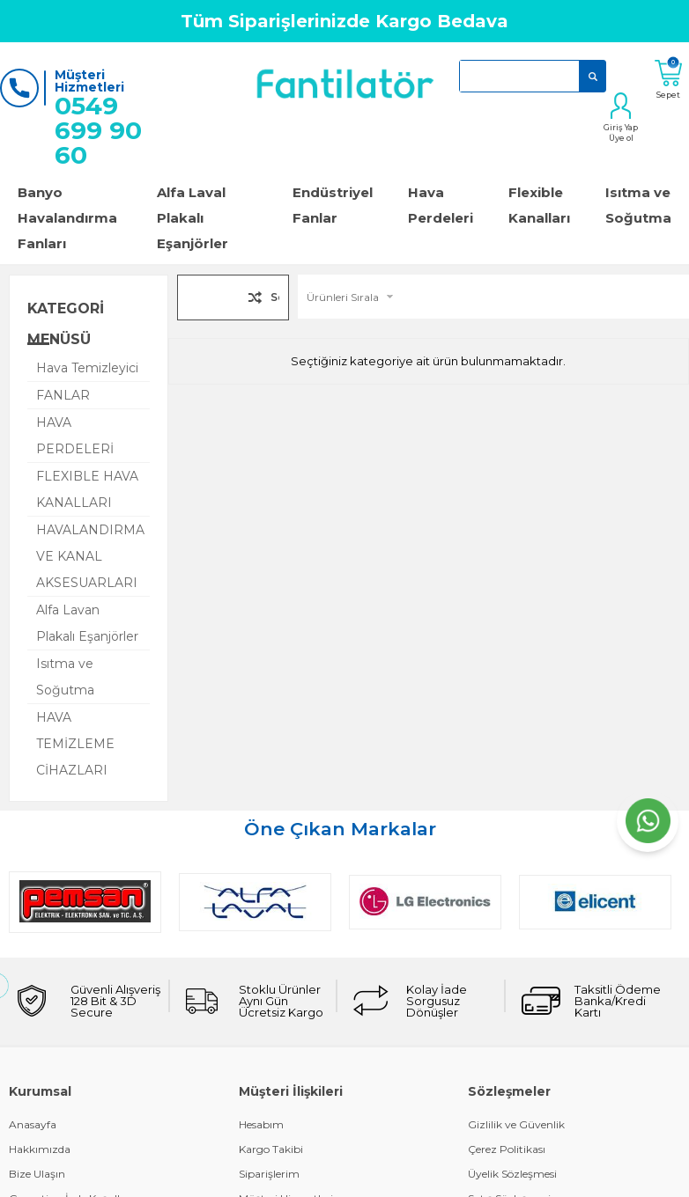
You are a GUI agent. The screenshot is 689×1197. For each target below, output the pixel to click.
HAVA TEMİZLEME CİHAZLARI (75, 743)
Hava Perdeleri (440, 205)
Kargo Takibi (271, 1149)
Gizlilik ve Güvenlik (516, 1124)
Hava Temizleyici (87, 368)
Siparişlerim (269, 1173)
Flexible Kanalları (539, 205)
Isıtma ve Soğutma (65, 677)
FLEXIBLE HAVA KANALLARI (87, 489)
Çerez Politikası (506, 1149)
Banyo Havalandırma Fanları (67, 218)
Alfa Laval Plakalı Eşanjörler (192, 218)
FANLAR (63, 395)
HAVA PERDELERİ (75, 436)
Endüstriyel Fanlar (333, 205)
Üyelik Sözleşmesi (512, 1173)
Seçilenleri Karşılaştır (274, 300)
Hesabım (261, 1124)
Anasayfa (32, 1124)
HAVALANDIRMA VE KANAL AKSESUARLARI (90, 556)
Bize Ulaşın (37, 1173)
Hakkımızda (39, 1149)
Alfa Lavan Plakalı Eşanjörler (87, 623)
